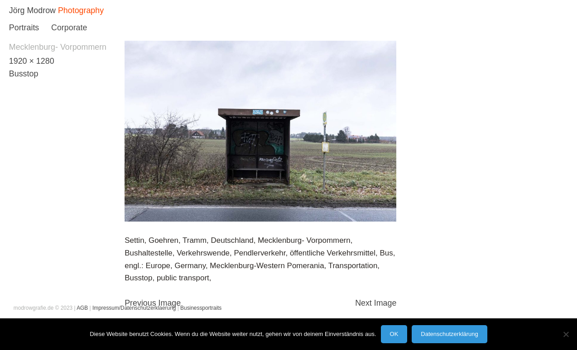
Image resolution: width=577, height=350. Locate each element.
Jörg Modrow (32, 10)
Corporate (69, 27)
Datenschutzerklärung (449, 334)
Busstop (23, 73)
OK (394, 334)
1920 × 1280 (31, 61)
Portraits (24, 27)
